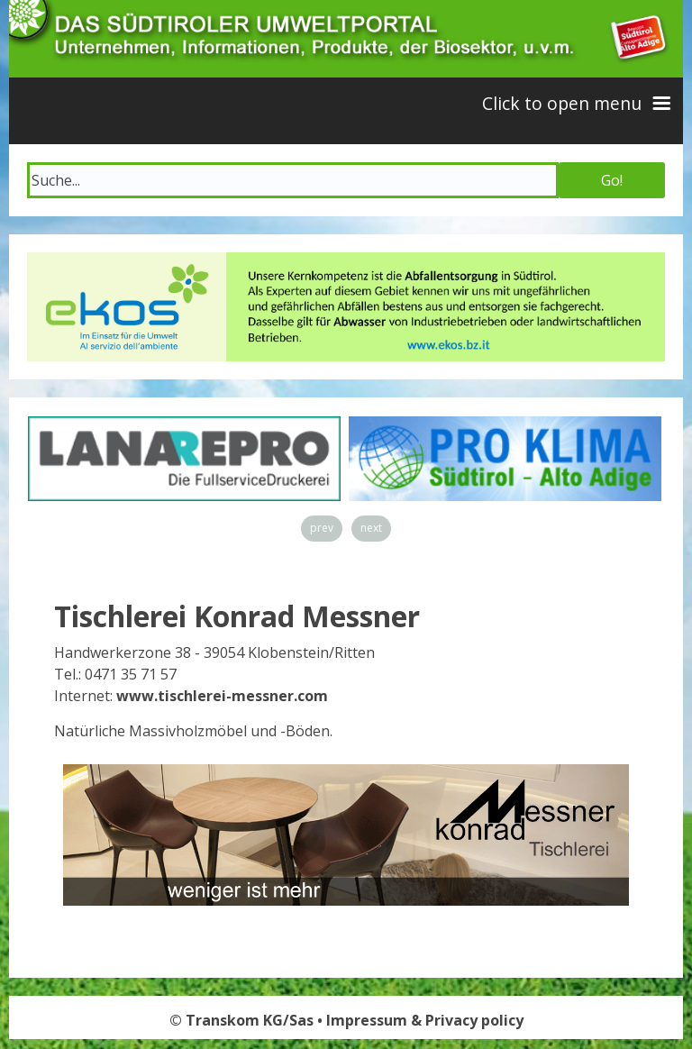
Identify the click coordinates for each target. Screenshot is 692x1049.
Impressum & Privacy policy (425, 1020)
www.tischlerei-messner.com (222, 696)
